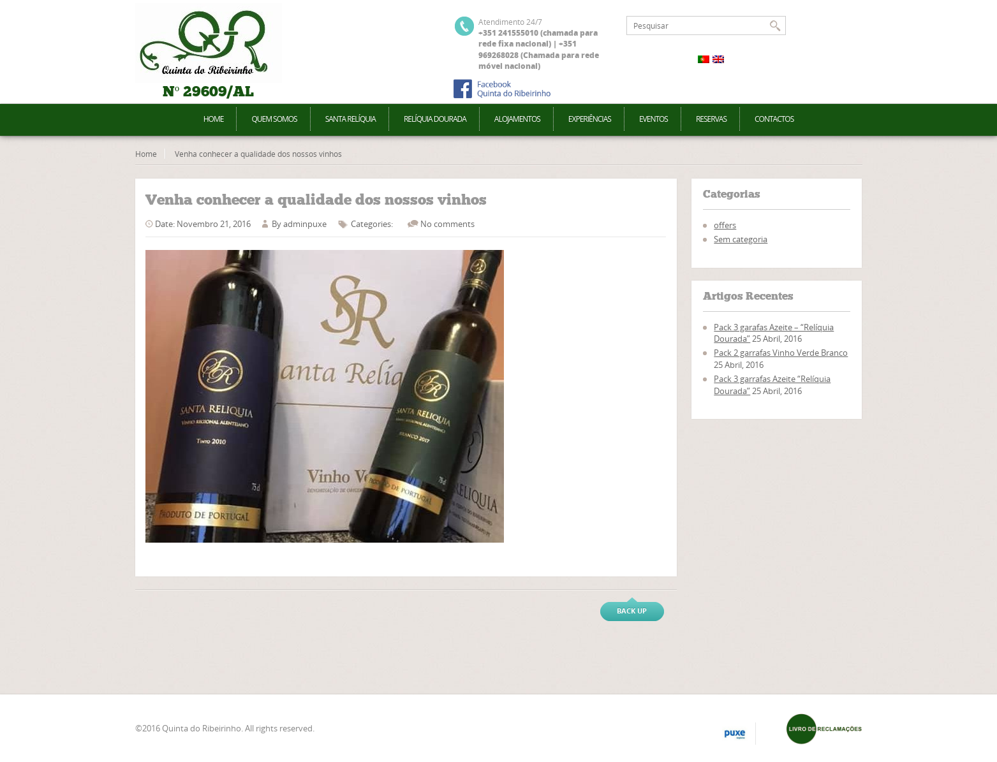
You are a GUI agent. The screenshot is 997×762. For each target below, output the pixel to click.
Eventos (653, 119)
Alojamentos (517, 119)
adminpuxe (305, 224)
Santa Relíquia (350, 119)
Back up (632, 610)
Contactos (774, 119)
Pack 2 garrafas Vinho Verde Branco (781, 352)
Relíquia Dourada (435, 119)
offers (725, 225)
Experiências (589, 119)
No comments (447, 224)
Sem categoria (740, 239)
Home (213, 119)
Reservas (711, 119)
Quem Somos (274, 119)
